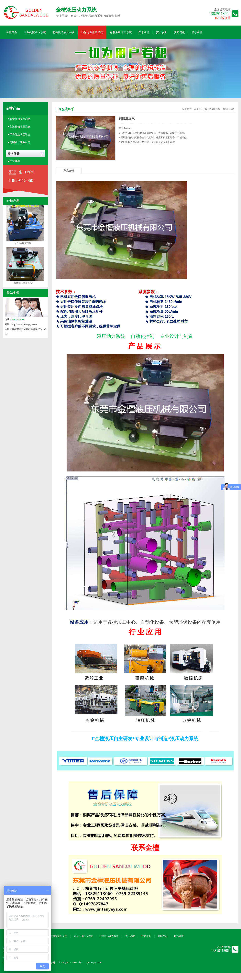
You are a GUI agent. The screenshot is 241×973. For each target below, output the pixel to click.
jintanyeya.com (95, 962)
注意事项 (15, 161)
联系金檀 (197, 32)
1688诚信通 (223, 18)
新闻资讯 (179, 32)
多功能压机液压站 (23, 284)
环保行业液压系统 (92, 32)
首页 (196, 109)
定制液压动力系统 (121, 32)
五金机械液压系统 (35, 32)
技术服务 (161, 32)
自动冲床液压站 (23, 244)
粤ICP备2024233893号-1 (70, 962)
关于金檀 (143, 32)
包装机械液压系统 (63, 32)
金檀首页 (11, 32)
